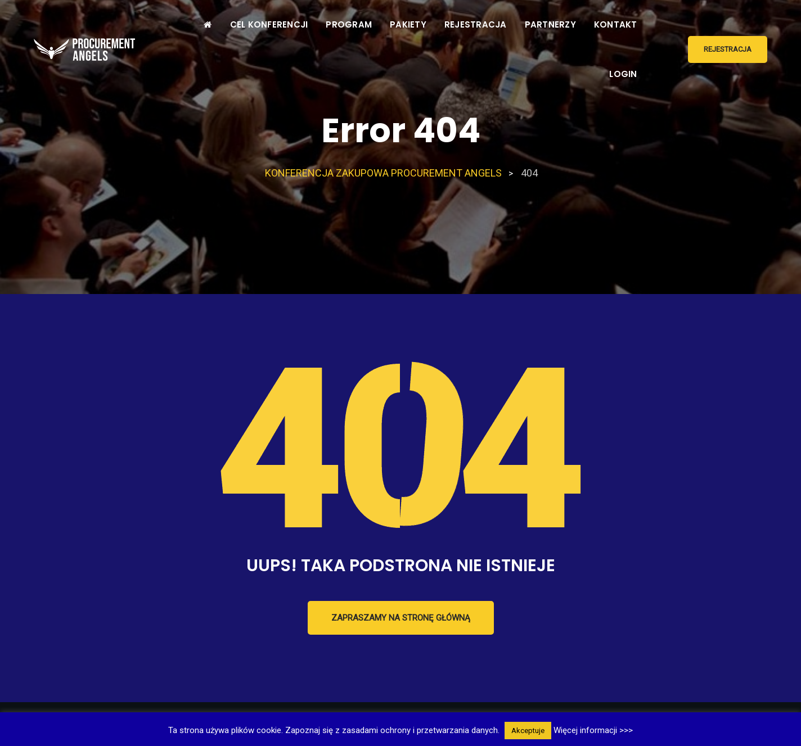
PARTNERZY (550, 24)
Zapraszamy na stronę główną (400, 618)
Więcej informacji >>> (593, 730)
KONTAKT (615, 24)
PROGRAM (349, 24)
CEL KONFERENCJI (269, 24)
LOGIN (623, 74)
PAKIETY (408, 24)
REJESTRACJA (475, 24)
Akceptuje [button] (527, 730)
